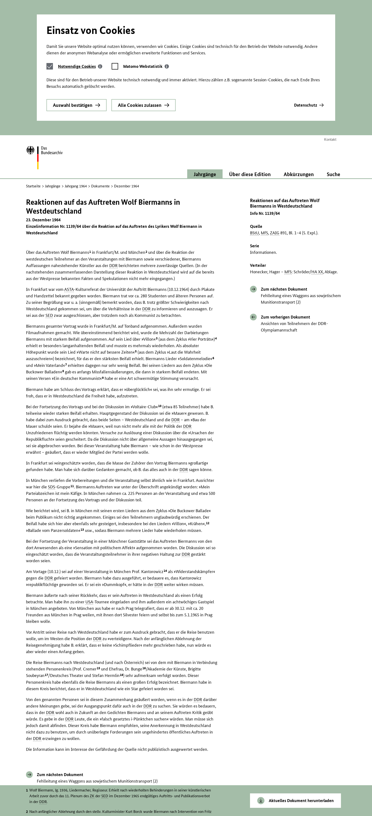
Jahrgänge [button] (205, 163)
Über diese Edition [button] (250, 163)
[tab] (80, 55)
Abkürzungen (299, 163)
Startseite (33, 175)
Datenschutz (305, 94)
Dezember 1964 (126, 175)
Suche (333, 163)
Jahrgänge (52, 175)
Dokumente (100, 175)
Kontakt (330, 128)
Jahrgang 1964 (76, 175)
